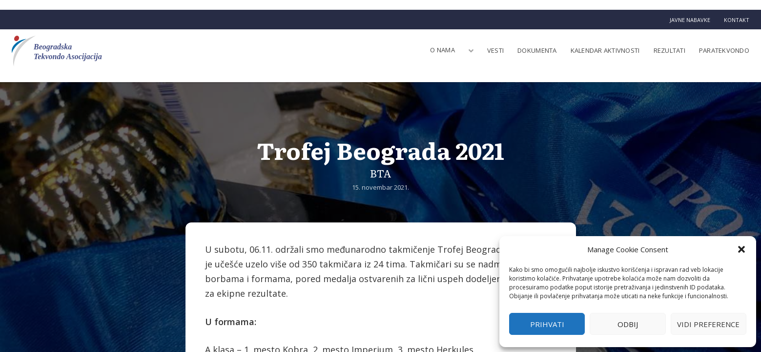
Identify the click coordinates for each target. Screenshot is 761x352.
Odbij (627, 324)
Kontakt (736, 19)
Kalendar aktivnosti (605, 50)
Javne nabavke (690, 19)
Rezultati (669, 50)
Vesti (495, 50)
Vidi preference (708, 324)
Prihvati (547, 324)
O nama (442, 49)
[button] (741, 249)
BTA (380, 172)
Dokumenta (536, 50)
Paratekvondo (724, 50)
